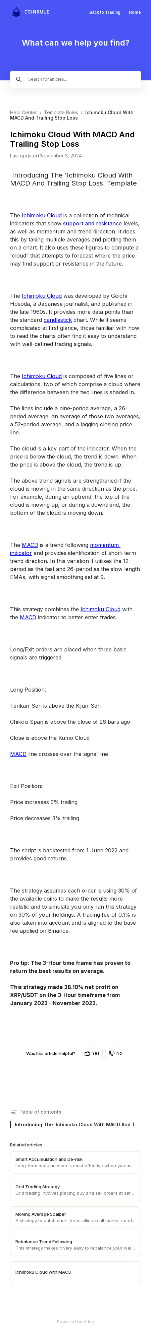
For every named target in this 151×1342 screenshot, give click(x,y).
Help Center (23, 112)
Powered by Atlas (75, 1321)
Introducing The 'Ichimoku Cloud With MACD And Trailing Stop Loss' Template (78, 1124)
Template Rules (61, 112)
